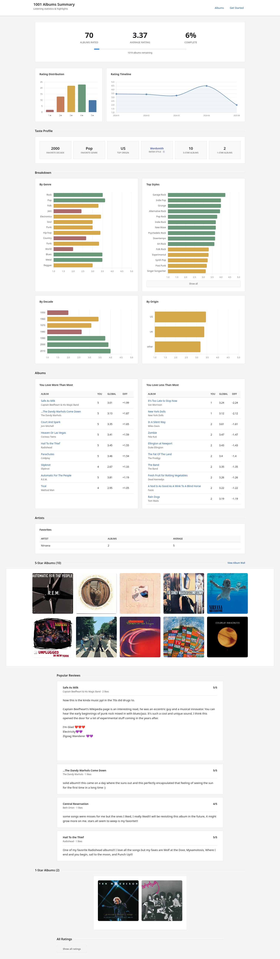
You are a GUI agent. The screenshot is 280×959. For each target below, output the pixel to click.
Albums (219, 8)
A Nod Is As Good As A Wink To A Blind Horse (174, 486)
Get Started (237, 8)
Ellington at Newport (160, 443)
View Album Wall (236, 562)
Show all (193, 283)
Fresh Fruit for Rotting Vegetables (168, 475)
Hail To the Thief (50, 443)
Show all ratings (72, 949)
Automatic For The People (56, 475)
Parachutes (47, 454)
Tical (43, 486)
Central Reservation (76, 804)
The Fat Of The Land (160, 454)
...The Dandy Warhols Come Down (61, 411)
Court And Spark (51, 422)
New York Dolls (157, 411)
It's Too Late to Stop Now (162, 401)
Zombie (152, 432)
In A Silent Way (157, 422)
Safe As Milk (48, 401)
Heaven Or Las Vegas (53, 432)
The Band (153, 465)
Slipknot (46, 465)
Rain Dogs (154, 497)
